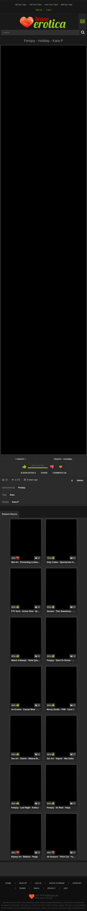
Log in (48, 10)
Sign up (39, 10)
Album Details (28, 473)
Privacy (51, 888)
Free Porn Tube (51, 5)
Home (8, 883)
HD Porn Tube (36, 5)
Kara (12, 495)
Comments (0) (59, 473)
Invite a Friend (57, 883)
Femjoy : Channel (63, 459)
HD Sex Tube (20, 5)
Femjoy (20, 459)
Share (44, 473)
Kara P (15, 502)
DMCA (36, 888)
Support (77, 883)
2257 (66, 888)
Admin (80, 480)
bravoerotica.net (51, 895)
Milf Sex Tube (66, 5)
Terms (22, 888)
